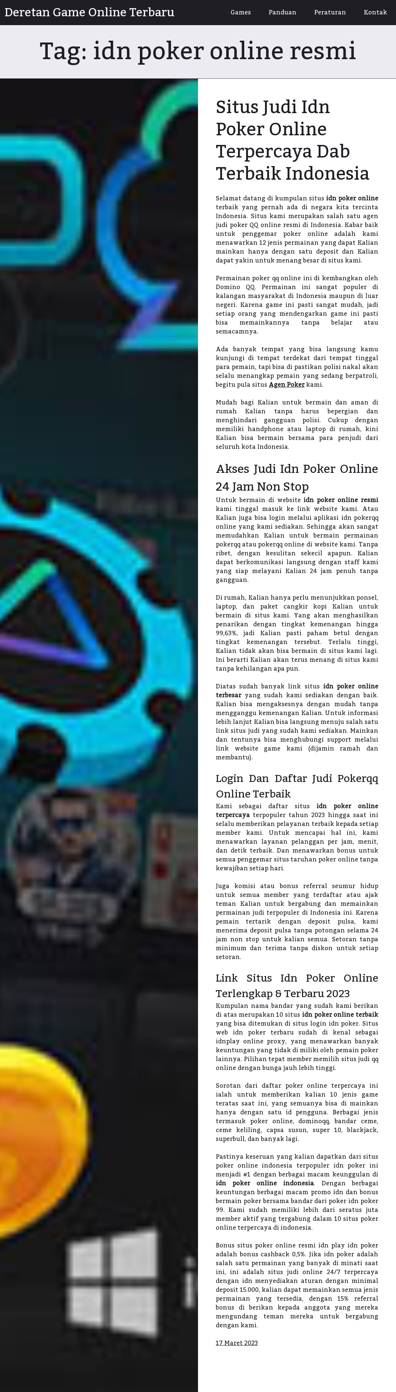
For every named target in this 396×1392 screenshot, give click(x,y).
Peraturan (330, 12)
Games (241, 12)
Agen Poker (287, 385)
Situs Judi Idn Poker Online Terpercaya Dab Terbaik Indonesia (293, 141)
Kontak (375, 12)
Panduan (282, 12)
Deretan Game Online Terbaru (89, 12)
